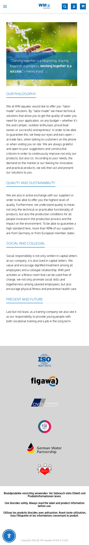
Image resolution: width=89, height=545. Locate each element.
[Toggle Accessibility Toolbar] (9, 535)
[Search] (65, 7)
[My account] (74, 7)
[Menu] (5, 6)
